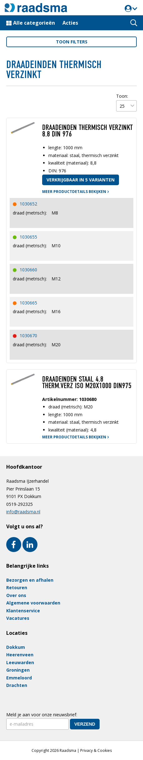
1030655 (28, 237)
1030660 (28, 270)
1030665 (28, 303)
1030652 (28, 204)
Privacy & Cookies (96, 750)
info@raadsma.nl (23, 512)
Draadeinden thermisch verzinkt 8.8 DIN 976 (87, 131)
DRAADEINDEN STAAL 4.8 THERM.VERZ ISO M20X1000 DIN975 (86, 382)
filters (71, 42)
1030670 (28, 335)
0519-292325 (19, 504)
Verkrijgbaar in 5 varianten (81, 180)
